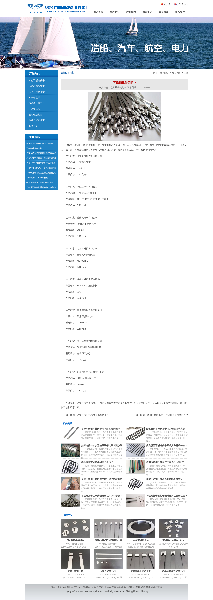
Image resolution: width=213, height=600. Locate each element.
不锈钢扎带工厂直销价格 (37, 177)
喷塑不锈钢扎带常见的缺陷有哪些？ (164, 479)
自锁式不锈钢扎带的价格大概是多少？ (41, 188)
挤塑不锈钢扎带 (37, 92)
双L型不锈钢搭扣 (75, 540)
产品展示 (131, 11)
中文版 (165, 4)
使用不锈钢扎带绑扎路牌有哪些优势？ (89, 415)
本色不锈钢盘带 (141, 540)
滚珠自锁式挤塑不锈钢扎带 (108, 540)
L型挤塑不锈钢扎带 (141, 571)
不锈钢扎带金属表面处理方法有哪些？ (41, 159)
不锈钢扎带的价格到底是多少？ (97, 462)
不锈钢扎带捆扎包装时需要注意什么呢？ (166, 495)
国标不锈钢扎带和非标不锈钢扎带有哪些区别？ (164, 415)
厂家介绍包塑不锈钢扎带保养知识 (41, 153)
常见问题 (176, 73)
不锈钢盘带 (34, 97)
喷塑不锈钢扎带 (37, 86)
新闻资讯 (147, 11)
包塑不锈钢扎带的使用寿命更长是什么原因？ (41, 163)
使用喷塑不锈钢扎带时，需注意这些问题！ (41, 144)
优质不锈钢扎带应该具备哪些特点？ (40, 183)
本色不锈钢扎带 (37, 80)
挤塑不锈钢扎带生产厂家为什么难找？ (165, 462)
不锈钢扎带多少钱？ (35, 148)
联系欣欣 (180, 11)
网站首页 (98, 11)
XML (138, 591)
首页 (155, 73)
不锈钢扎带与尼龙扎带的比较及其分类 (41, 173)
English (180, 4)
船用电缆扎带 (35, 114)
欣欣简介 (115, 11)
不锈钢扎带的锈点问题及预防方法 (41, 168)
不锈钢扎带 (88, 587)
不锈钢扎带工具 (37, 103)
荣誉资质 (163, 11)
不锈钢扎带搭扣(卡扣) (173, 540)
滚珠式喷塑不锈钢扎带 (173, 571)
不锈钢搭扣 (34, 109)
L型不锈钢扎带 (75, 571)
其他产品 (33, 126)
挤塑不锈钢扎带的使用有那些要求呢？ (100, 428)
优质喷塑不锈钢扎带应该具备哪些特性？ (166, 445)
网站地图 (130, 591)
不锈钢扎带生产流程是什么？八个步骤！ (101, 495)
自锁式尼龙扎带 (37, 120)
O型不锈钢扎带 (108, 571)
